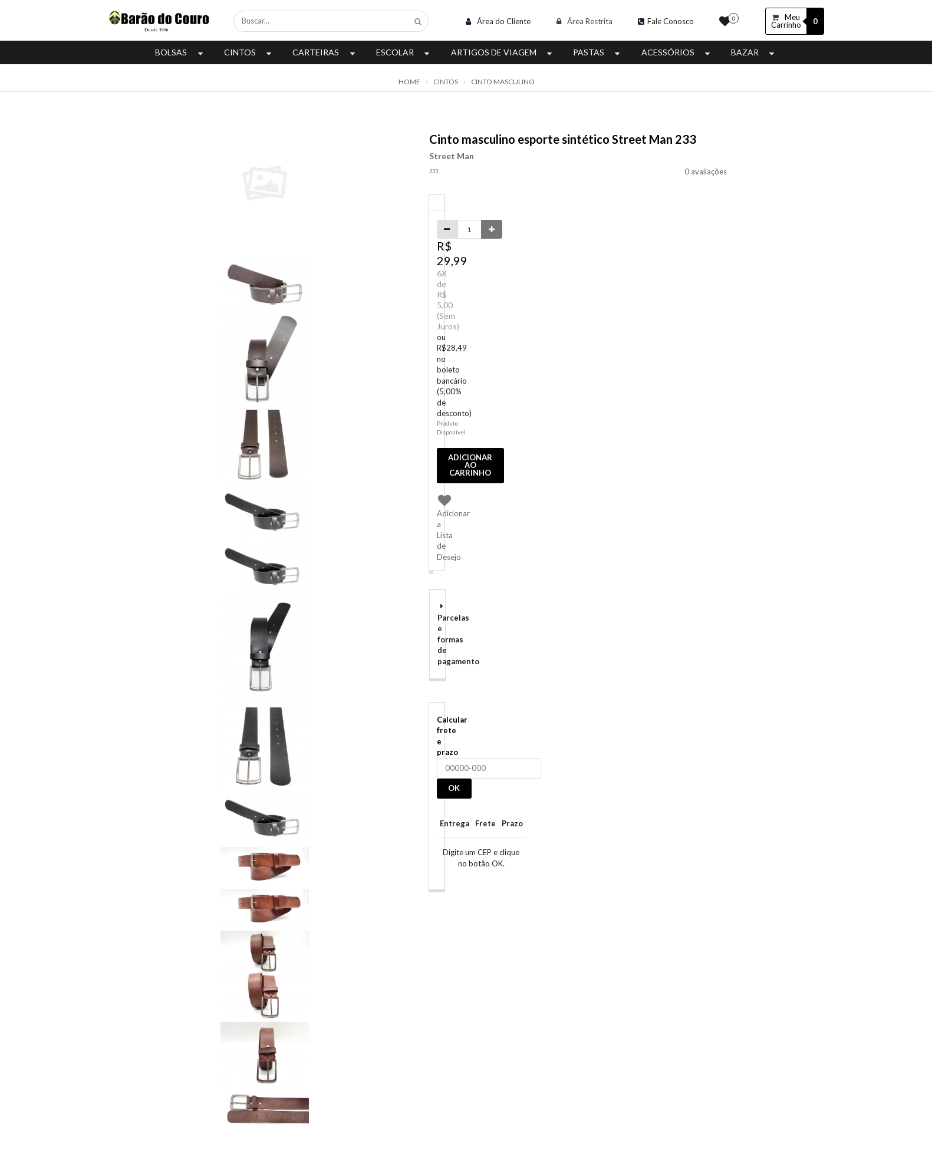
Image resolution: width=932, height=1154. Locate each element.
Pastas (598, 52)
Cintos (249, 52)
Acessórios (677, 52)
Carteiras (324, 52)
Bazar (754, 52)
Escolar (404, 52)
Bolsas (180, 52)
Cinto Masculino (503, 81)
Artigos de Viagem (503, 52)
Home (409, 81)
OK (454, 788)
